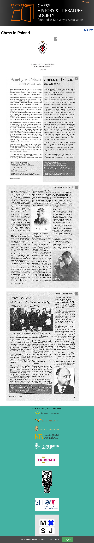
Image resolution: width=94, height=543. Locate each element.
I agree (68, 539)
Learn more (54, 539)
